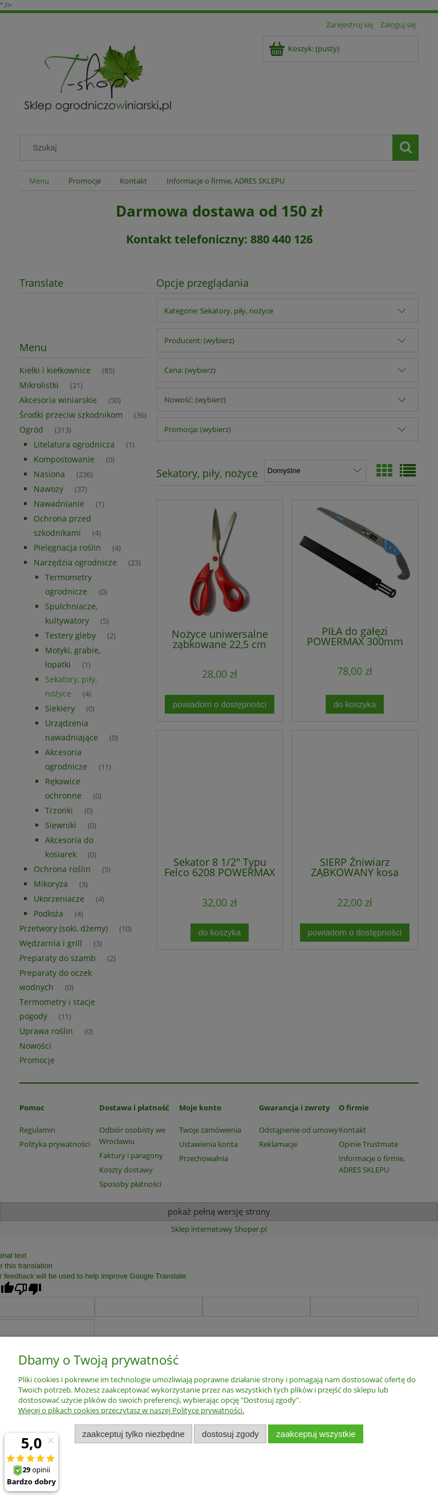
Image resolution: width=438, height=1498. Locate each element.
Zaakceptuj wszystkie (315, 1434)
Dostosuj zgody (230, 1434)
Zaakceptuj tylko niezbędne (133, 1434)
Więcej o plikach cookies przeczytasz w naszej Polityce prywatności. (131, 1410)
